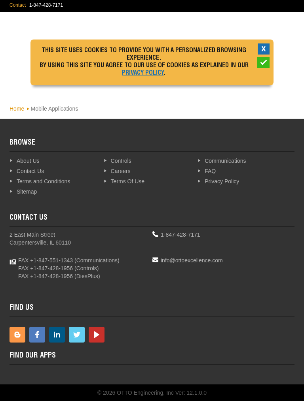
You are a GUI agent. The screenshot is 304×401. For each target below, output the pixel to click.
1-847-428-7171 (180, 235)
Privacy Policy (142, 73)
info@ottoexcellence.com (192, 260)
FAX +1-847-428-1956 (45, 268)
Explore (273, 25)
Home (17, 108)
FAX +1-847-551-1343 (45, 260)
